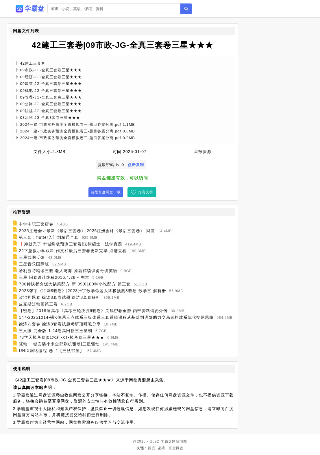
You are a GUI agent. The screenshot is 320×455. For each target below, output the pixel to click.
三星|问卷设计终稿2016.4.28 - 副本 (54, 277)
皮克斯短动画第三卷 (38, 304)
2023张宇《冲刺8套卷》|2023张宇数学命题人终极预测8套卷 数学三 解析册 (92, 290)
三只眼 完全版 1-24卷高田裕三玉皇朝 (55, 330)
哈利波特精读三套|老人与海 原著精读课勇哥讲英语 (68, 270)
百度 (151, 448)
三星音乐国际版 (34, 264)
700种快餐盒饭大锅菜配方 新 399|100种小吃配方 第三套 (74, 284)
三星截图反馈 (32, 257)
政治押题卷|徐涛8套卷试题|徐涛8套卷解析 (59, 297)
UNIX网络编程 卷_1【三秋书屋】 (51, 350)
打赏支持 (145, 192)
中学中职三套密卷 (36, 224)
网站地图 (179, 441)
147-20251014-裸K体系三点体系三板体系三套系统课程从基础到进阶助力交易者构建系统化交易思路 (116, 317)
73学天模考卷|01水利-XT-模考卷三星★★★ (61, 337)
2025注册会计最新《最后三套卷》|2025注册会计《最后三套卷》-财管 (87, 230)
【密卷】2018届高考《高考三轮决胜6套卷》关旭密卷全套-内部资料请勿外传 (93, 310)
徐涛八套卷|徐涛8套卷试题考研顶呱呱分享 (60, 324)
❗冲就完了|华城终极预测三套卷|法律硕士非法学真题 (70, 244)
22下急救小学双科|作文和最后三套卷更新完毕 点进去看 (73, 250)
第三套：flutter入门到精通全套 (49, 237)
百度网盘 (176, 448)
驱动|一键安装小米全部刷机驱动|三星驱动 (59, 344)
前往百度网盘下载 (106, 192)
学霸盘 (166, 441)
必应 (162, 448)
